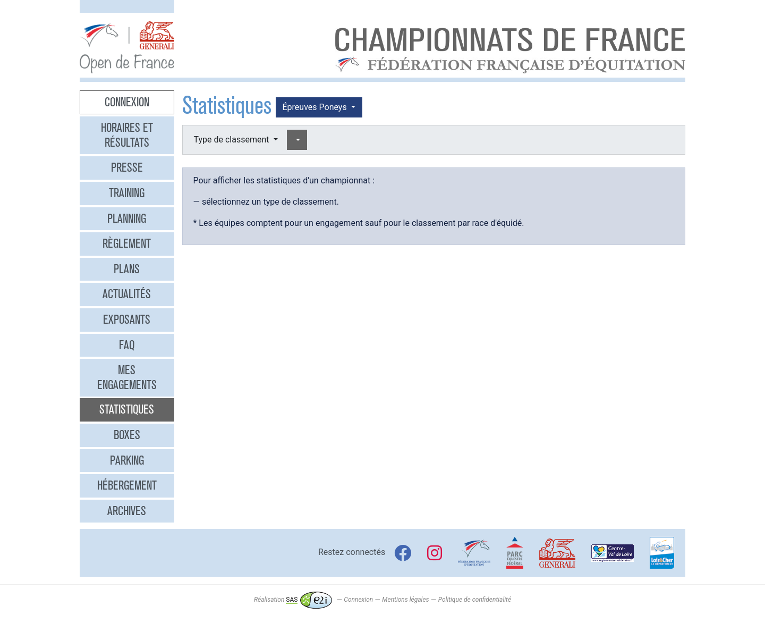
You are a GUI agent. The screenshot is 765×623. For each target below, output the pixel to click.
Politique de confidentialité (474, 599)
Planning (126, 218)
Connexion (127, 102)
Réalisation (293, 599)
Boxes (127, 434)
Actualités (127, 294)
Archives (126, 510)
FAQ (126, 345)
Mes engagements (127, 377)
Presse (127, 167)
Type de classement (232, 139)
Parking (127, 460)
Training (126, 193)
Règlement (127, 243)
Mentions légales (405, 599)
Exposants (126, 319)
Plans (127, 269)
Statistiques (126, 409)
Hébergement (127, 485)
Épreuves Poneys (316, 107)
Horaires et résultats (127, 135)
